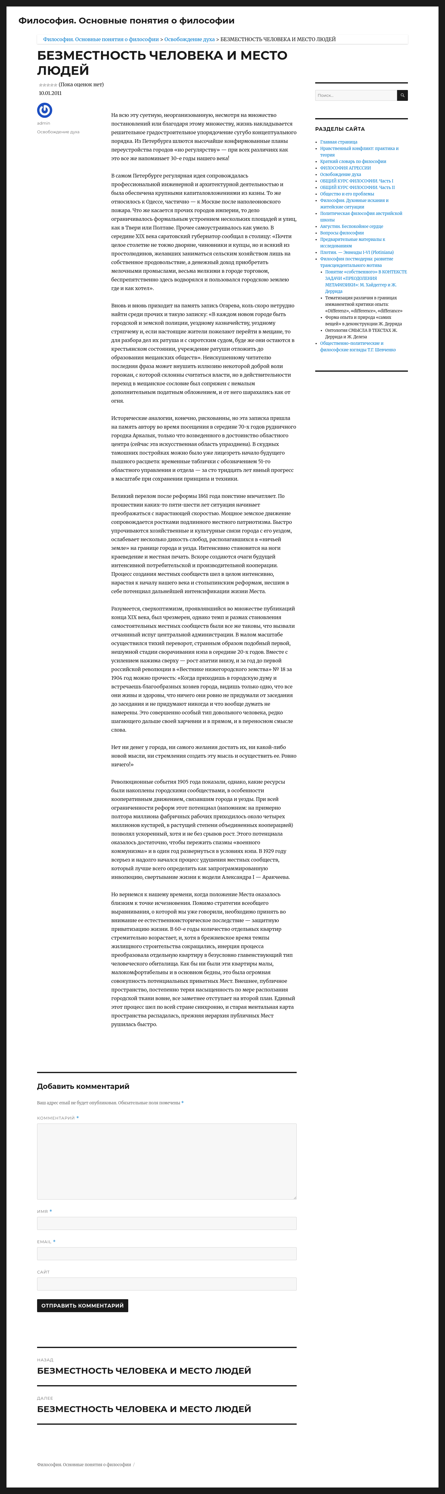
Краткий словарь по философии (353, 161)
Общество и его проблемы (347, 194)
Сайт (43, 1271)
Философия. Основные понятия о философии (127, 20)
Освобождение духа (58, 131)
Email (46, 1241)
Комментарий (58, 1118)
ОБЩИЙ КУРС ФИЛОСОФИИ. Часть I (356, 181)
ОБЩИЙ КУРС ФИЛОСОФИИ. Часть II (357, 187)
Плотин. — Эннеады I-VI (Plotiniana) (357, 252)
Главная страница (338, 142)
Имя (44, 1211)
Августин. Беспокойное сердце (351, 226)
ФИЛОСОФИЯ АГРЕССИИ (345, 168)
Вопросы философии (342, 233)
